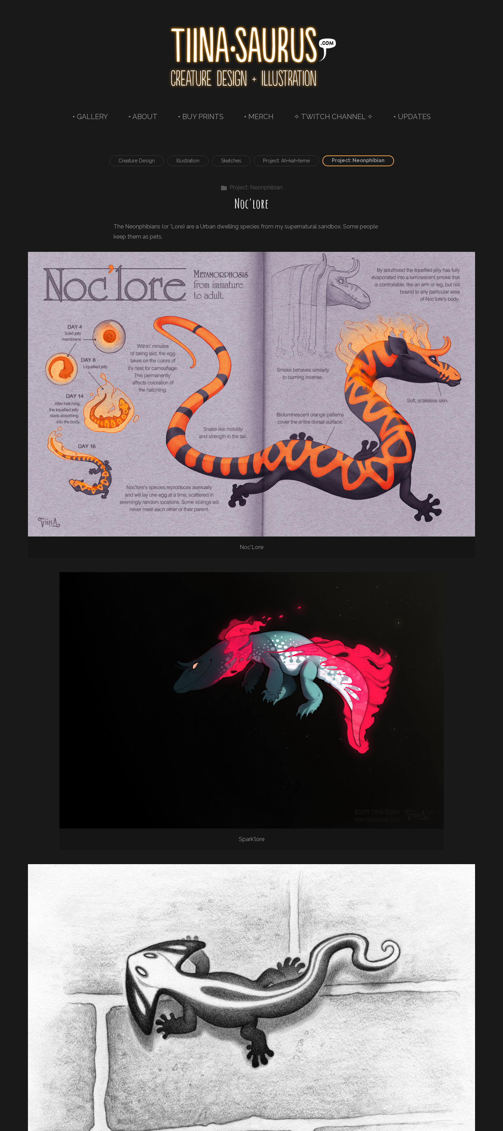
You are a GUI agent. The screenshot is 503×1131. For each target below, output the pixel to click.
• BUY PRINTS (201, 116)
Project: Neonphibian (358, 160)
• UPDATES (412, 116)
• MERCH (259, 116)
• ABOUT (143, 116)
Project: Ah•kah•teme (286, 160)
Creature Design (136, 160)
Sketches (231, 160)
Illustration (187, 160)
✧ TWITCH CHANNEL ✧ (333, 116)
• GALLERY (90, 116)
